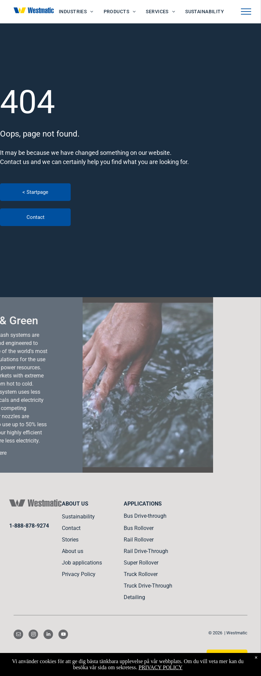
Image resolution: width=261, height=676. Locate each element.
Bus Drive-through (145, 516)
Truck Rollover (141, 574)
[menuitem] (76, 11)
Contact (71, 528)
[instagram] (33, 635)
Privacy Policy (78, 574)
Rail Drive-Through (146, 551)
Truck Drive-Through (148, 585)
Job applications (82, 562)
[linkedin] (48, 635)
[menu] (246, 11)
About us (72, 551)
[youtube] (63, 635)
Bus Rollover (139, 528)
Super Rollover (141, 562)
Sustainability (78, 516)
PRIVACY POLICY (160, 667)
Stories (70, 539)
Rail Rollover (139, 539)
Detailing (134, 597)
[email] (18, 635)
